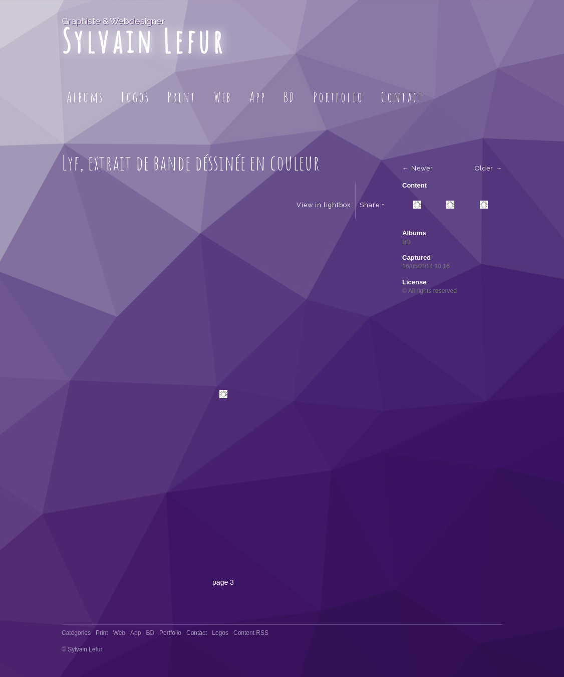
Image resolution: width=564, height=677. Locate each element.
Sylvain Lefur (143, 41)
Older (484, 168)
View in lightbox (324, 205)
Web (223, 97)
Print (181, 97)
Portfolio (338, 97)
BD (290, 97)
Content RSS (250, 632)
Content (414, 185)
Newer (422, 168)
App (257, 97)
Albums (85, 97)
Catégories (76, 632)
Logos (135, 97)
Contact (402, 97)
